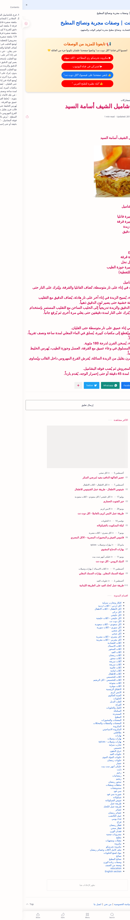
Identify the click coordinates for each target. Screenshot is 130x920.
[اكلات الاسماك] (77, 568)
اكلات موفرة (93, 686)
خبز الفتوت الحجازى (91, 501)
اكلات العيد (94, 652)
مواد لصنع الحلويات (90, 852)
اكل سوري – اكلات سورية (86, 627)
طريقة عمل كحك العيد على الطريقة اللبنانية (79, 585)
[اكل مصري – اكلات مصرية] (77, 532)
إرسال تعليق (65, 405)
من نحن (85, 904)
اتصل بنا (75, 904)
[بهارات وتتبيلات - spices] (78, 544)
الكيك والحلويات (91, 707)
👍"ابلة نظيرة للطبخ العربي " (64, 83)
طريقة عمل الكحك (90, 806)
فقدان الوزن (93, 831)
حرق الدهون (93, 750)
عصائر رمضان (92, 812)
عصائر (96, 809)
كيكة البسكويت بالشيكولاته (87, 525)
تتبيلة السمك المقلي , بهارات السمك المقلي (79, 573)
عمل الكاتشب (92, 815)
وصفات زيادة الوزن (90, 862)
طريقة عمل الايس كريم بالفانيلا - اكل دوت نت (78, 513)
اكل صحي (94, 633)
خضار (96, 763)
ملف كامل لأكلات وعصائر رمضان (83, 849)
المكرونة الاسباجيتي (89, 729)
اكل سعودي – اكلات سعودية (85, 624)
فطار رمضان (93, 825)
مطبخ (96, 837)
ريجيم (96, 778)
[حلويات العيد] (79, 580)
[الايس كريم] (83, 508)
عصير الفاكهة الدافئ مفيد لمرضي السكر (80, 477)
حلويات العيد (93, 754)
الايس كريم (93, 692)
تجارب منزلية (93, 744)
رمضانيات (94, 775)
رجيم (96, 772)
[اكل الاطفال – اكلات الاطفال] (73, 484)
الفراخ (96, 704)
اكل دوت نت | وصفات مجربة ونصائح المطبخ (98, 13)
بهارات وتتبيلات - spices (87, 741)
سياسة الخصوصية (100, 904)
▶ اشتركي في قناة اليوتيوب (65, 66)
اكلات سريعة (93, 664)
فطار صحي (93, 828)
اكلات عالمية (93, 667)
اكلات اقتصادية (92, 642)
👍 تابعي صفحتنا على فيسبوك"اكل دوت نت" (65, 75)
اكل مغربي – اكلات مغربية (86, 639)
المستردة (94, 713)
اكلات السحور (92, 649)
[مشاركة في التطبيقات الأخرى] (56, 385)
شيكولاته (95, 797)
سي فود (95, 791)
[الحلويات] (82, 520)
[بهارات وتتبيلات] (62, 568)
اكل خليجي (94, 615)
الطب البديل (93, 701)
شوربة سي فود (91, 794)
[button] (108, 385)
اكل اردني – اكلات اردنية (87, 605)
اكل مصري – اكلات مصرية (86, 636)
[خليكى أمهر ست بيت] (79, 556)
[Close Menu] (4, 4)
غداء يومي (94, 818)
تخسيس (95, 747)
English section (91, 871)
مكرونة (95, 843)
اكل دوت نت (93, 621)
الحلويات (95, 698)
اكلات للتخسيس (91, 676)
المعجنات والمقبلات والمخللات (85, 723)
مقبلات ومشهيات (91, 840)
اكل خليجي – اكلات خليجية (86, 618)
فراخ (97, 821)
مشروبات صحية (91, 834)
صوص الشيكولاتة (91, 800)
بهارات (96, 735)
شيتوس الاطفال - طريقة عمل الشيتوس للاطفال (76, 489)
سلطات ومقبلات (91, 784)
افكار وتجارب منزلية (89, 602)
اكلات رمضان (93, 655)
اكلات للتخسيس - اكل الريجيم (85, 679)
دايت (97, 769)
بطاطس (95, 732)
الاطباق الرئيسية (91, 689)
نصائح (96, 855)
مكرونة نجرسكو (91, 846)
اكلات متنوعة (93, 682)
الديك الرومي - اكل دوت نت (87, 561)
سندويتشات (93, 787)
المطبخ (96, 716)
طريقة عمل (93, 803)
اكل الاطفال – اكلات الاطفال (85, 608)
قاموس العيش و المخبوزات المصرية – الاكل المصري (74, 537)
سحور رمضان (92, 781)
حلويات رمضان (92, 760)
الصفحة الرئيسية (119, 904)
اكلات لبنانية (93, 670)
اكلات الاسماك (92, 645)
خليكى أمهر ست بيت (89, 766)
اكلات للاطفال (92, 673)
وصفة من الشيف (91, 865)
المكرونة (95, 726)
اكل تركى (94, 611)
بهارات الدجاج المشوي (90, 549)
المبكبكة (95, 710)
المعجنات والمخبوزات (89, 720)
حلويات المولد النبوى (89, 757)
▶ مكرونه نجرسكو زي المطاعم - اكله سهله (65, 57)
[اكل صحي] (81, 472)
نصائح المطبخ (93, 859)
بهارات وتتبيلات (92, 738)
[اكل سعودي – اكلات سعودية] (64, 496)
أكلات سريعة (93, 661)
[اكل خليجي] (82, 496)
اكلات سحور (93, 658)
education (93, 868)
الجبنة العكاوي (92, 695)
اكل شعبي (94, 630)
